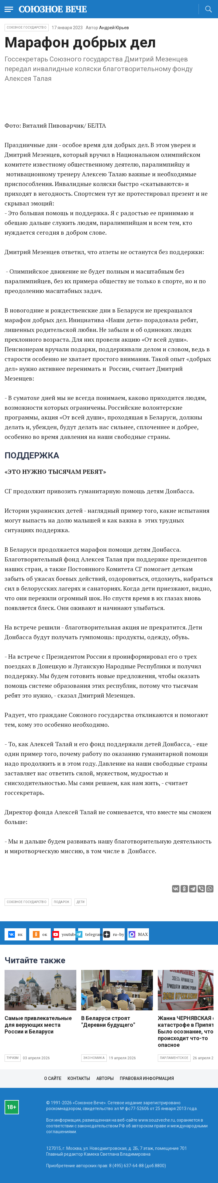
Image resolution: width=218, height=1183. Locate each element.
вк (15, 934)
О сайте (52, 1078)
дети (81, 902)
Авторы (105, 1078)
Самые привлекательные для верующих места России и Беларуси (38, 1025)
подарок (61, 902)
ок (40, 934)
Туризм (13, 1058)
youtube (64, 934)
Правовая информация (147, 1078)
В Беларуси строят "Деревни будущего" (108, 1021)
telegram (89, 934)
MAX (138, 934)
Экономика (94, 1058)
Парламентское (174, 1058)
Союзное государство (27, 27)
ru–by (113, 934)
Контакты (78, 1078)
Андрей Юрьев (114, 27)
